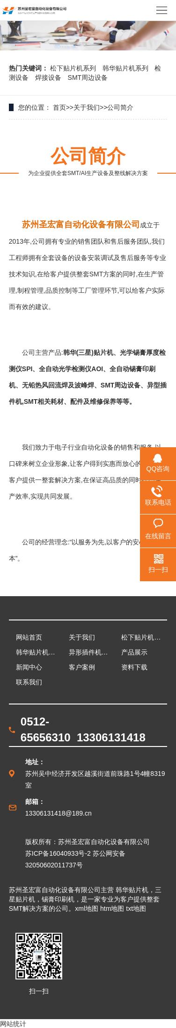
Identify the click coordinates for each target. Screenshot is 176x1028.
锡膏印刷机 (58, 899)
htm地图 (112, 908)
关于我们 (86, 107)
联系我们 (29, 682)
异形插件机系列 (92, 652)
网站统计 (13, 1024)
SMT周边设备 (88, 77)
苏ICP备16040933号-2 (58, 853)
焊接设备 (49, 77)
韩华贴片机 (132, 890)
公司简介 (120, 107)
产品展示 (134, 652)
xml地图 (86, 908)
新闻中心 (29, 667)
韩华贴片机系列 (126, 68)
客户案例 (82, 667)
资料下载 (134, 667)
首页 (59, 107)
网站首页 (29, 637)
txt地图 (136, 908)
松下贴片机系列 (74, 68)
